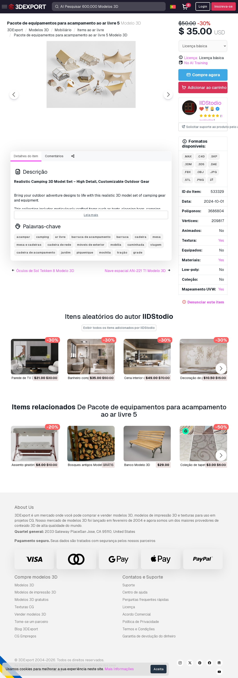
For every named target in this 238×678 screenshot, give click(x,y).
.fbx (187, 172)
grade (137, 277)
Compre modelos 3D (35, 577)
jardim (66, 277)
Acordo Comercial (136, 614)
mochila (105, 277)
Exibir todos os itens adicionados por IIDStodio (119, 328)
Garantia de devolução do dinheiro (149, 636)
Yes (221, 240)
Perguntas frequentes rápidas (145, 599)
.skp (214, 156)
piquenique (85, 277)
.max (188, 156)
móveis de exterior (90, 269)
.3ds (201, 164)
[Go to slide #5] (147, 160)
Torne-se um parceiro (31, 621)
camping (42, 261)
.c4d (201, 156)
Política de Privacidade (140, 621)
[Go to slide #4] (118, 160)
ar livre (60, 261)
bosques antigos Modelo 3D (88, 465)
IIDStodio (210, 102)
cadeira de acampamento (35, 277)
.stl (187, 180)
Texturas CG (24, 607)
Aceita (158, 669)
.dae (213, 164)
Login (203, 6)
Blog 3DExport (26, 629)
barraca (122, 261)
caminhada (135, 269)
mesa (157, 261)
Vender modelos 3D (30, 614)
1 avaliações (210, 118)
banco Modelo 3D (137, 465)
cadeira (140, 261)
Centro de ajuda (134, 592)
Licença (128, 607)
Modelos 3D (24, 585)
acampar (23, 261)
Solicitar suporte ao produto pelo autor (204, 127)
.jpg (213, 172)
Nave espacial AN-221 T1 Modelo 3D (135, 295)
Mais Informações (119, 669)
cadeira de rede (59, 269)
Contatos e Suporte (142, 577)
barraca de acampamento (90, 261)
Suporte (128, 585)
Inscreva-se (223, 6)
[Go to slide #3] (90, 160)
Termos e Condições (138, 629)
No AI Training (195, 63)
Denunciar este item (205, 302)
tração (122, 277)
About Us (24, 507)
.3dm (188, 164)
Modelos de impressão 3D (35, 592)
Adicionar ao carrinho (204, 88)
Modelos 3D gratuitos (31, 599)
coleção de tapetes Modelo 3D (203, 465)
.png (200, 180)
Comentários (54, 181)
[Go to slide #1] (33, 160)
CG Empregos (25, 636)
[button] (221, 368)
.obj (200, 172)
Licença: (191, 58)
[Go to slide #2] (61, 160)
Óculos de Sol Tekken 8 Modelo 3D (45, 295)
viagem (155, 269)
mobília (115, 269)
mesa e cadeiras (28, 269)
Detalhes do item (26, 181)
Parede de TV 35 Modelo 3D (32, 378)
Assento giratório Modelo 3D (32, 465)
